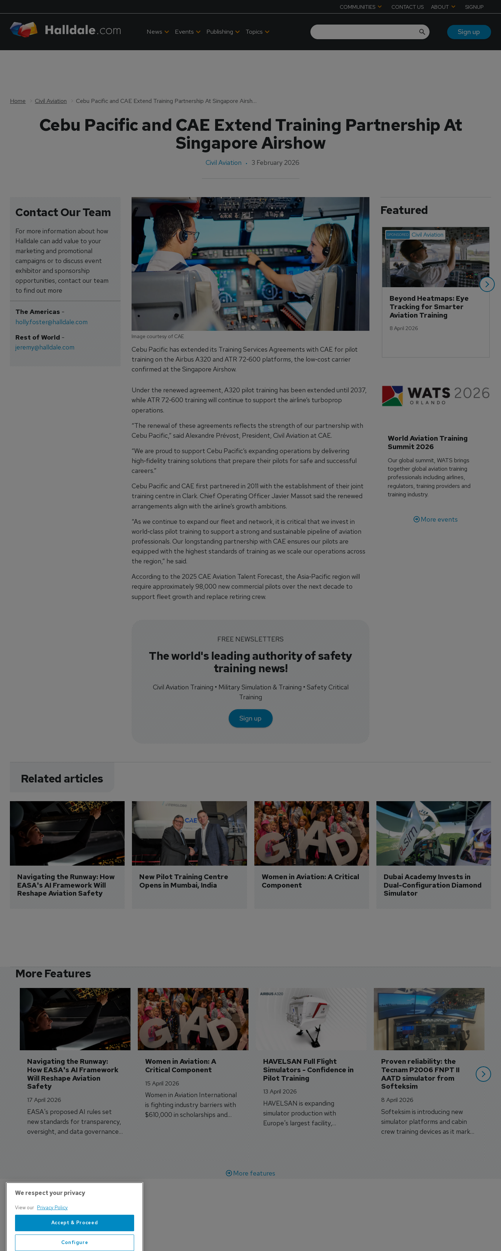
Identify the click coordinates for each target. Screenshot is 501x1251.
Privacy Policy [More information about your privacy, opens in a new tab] (52, 1238)
